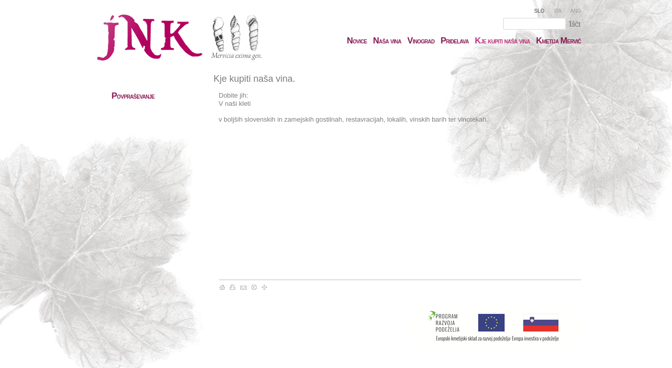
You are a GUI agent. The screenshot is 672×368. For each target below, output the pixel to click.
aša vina (387, 41)
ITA (557, 11)
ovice (357, 41)
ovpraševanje (133, 96)
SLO (539, 11)
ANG (575, 11)
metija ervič (558, 41)
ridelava (454, 41)
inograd (420, 41)
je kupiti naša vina (502, 41)
